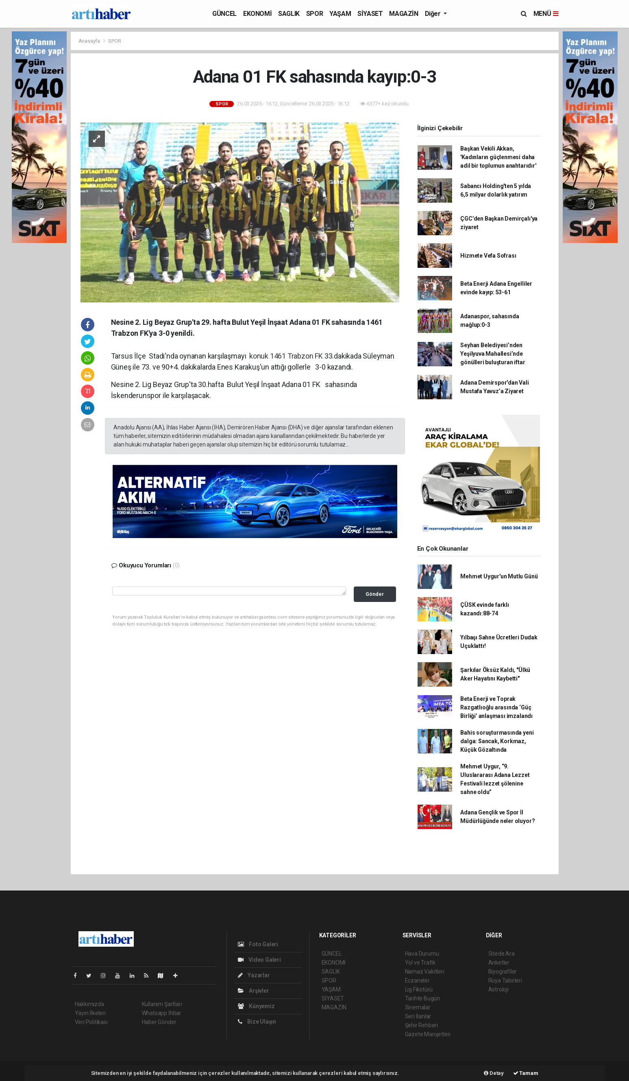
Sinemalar (418, 1007)
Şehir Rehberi (421, 1025)
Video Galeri (259, 959)
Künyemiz (256, 1006)
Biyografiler (502, 971)
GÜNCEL (224, 14)
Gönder (375, 594)
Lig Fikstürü (419, 989)
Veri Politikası (91, 1022)
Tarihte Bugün (422, 998)
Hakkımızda (89, 1004)
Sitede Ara (501, 953)
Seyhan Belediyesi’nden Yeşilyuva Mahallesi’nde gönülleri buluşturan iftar (492, 353)
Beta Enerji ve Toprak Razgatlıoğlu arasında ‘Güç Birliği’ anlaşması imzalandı (496, 707)
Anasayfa (89, 41)
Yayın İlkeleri (90, 1013)
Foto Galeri (258, 944)
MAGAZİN (403, 14)
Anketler (498, 962)
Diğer (433, 14)
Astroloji (498, 989)
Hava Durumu (422, 953)
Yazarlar (254, 975)
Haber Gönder (159, 1022)
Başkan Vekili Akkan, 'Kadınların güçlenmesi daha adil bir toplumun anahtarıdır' (498, 157)
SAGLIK (289, 14)
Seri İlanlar (418, 1016)
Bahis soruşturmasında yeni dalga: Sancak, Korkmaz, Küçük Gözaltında (496, 741)
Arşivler (253, 990)
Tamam (525, 1073)
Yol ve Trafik (420, 962)
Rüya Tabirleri (505, 980)
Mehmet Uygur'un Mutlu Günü (499, 576)
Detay (494, 1073)
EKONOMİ (257, 14)
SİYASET (370, 14)
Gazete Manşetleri (428, 1034)
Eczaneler (417, 980)
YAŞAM (340, 14)
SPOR (314, 14)
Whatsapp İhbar (161, 1013)
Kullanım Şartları (162, 1004)
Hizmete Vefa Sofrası (488, 255)
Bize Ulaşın (257, 1021)
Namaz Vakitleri (424, 971)
